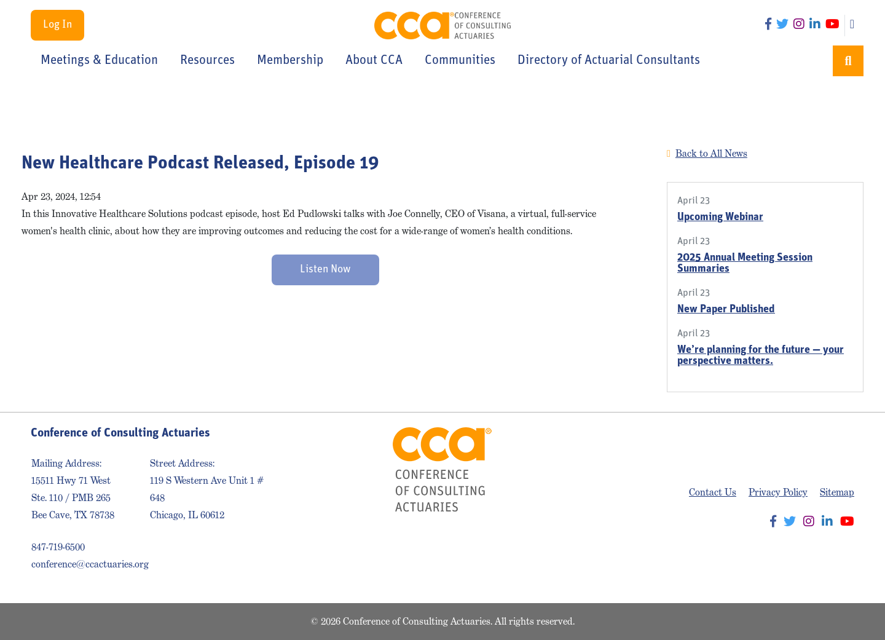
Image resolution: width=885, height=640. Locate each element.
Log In (57, 25)
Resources (207, 60)
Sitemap (837, 492)
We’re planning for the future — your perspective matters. (760, 355)
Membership (290, 60)
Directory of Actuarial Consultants (608, 60)
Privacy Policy (778, 492)
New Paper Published (726, 309)
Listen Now (325, 269)
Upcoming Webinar (720, 217)
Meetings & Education (99, 60)
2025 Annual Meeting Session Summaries (744, 263)
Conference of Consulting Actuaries (443, 25)
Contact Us (712, 492)
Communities (460, 60)
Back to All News (711, 153)
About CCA (374, 60)
